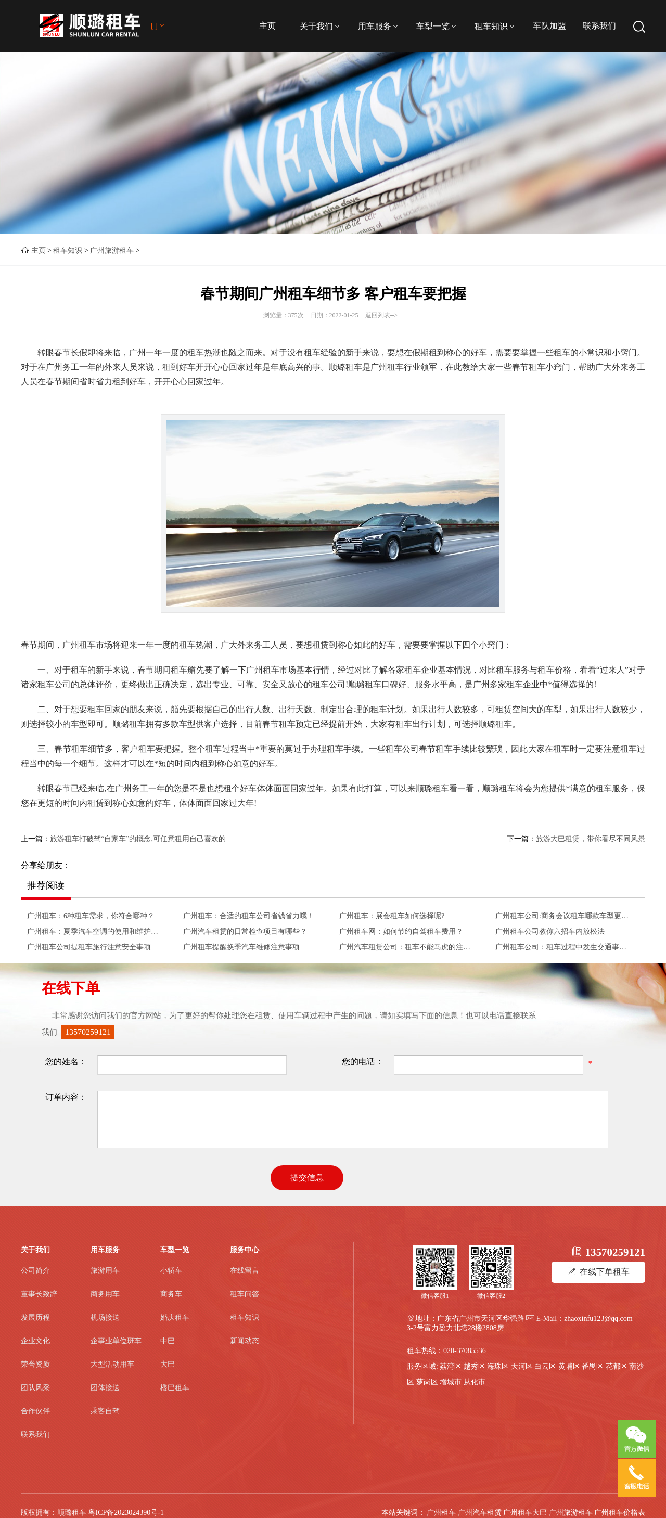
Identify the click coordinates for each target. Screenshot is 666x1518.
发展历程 (35, 1317)
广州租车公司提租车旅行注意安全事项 (89, 947)
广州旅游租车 (112, 250)
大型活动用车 (112, 1364)
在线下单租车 (598, 1271)
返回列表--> (381, 315)
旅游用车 (105, 1271)
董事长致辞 (39, 1294)
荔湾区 (451, 1366)
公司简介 (35, 1271)
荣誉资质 (35, 1364)
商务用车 (105, 1294)
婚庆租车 (174, 1317)
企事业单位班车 (116, 1341)
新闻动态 (244, 1341)
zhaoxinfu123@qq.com (598, 1318)
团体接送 (105, 1388)
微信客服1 (435, 1296)
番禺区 (593, 1366)
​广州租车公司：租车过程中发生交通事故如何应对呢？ (564, 947)
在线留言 (244, 1271)
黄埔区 (569, 1366)
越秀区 (474, 1366)
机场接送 (105, 1317)
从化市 (474, 1382)
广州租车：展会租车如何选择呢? (391, 916)
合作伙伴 (35, 1411)
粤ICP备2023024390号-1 (126, 1512)
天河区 (522, 1366)
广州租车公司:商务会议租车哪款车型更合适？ (564, 916)
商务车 (171, 1294)
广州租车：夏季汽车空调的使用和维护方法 (95, 931)
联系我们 (599, 25)
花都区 (616, 1366)
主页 (267, 25)
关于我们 (320, 26)
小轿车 (171, 1271)
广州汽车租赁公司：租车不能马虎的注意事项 (408, 947)
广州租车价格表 (619, 1512)
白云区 (545, 1366)
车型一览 (437, 26)
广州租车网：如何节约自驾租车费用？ (401, 931)
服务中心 (244, 1250)
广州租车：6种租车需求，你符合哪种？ (91, 916)
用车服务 (379, 26)
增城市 (451, 1382)
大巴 (167, 1364)
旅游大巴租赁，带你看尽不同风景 (590, 839)
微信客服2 (491, 1296)
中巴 (167, 1341)
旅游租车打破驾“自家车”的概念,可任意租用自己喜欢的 (138, 839)
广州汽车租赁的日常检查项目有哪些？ (245, 931)
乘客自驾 (105, 1411)
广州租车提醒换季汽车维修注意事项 (241, 947)
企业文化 (35, 1341)
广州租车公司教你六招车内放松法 (550, 931)
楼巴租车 (174, 1388)
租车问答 (244, 1294)
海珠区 (498, 1366)
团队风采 (35, 1388)
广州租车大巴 (525, 1512)
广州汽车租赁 (480, 1512)
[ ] (158, 26)
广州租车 (441, 1512)
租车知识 (495, 26)
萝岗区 (427, 1382)
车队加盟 (549, 25)
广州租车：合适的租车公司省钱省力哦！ (248, 916)
